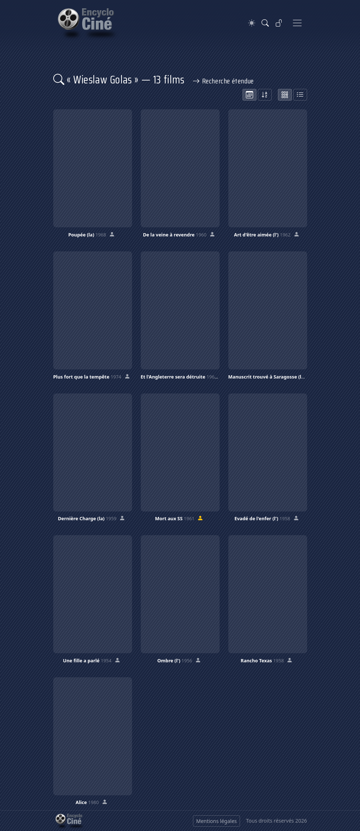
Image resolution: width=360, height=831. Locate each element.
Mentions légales (216, 821)
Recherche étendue (223, 81)
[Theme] (252, 23)
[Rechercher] (265, 23)
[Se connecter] (279, 23)
